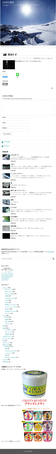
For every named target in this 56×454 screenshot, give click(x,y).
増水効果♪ (14, 226)
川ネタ (7, 300)
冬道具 (7, 319)
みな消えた (5, 146)
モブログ (5, 359)
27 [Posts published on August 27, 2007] (2, 278)
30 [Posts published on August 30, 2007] (7, 278)
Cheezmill (50, 251)
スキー (4, 315)
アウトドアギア (7, 338)
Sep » (6, 279)
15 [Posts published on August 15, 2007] (5, 274)
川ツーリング (8, 289)
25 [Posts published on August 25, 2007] (10, 276)
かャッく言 (8, 313)
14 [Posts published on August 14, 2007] (4, 274)
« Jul (2, 279)
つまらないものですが (11, 350)
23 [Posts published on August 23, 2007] (7, 276)
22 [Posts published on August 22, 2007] (5, 276)
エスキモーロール (10, 298)
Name (4, 117)
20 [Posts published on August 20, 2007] (2, 276)
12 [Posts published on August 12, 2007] (12, 273)
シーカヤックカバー (17, 173)
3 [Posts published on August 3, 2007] (8, 271)
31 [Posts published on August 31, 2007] (8, 278)
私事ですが (6, 344)
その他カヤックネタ (10, 311)
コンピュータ (8, 353)
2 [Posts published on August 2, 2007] (6, 271)
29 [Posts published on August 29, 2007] (5, 278)
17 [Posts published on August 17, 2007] (8, 274)
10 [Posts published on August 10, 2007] (8, 273)
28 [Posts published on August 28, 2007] (4, 278)
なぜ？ (13, 164)
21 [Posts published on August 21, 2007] (4, 276)
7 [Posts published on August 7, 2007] (3, 273)
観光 (6, 348)
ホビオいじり (6, 342)
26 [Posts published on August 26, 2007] (12, 276)
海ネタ (7, 302)
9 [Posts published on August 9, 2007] (6, 273)
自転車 (4, 328)
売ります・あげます (10, 357)
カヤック (5, 287)
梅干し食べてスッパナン (18, 190)
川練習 (7, 296)
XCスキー (7, 323)
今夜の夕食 (14, 233)
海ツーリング (8, 291)
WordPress (5, 361)
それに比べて (15, 155)
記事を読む (13, 161)
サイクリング (8, 332)
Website (4, 128)
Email (4, 122)
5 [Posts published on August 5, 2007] (11, 271)
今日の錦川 (5, 142)
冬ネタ (7, 317)
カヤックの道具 (9, 293)
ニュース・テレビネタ (11, 306)
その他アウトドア (7, 336)
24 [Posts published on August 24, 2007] (8, 276)
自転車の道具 (8, 334)
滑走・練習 (8, 321)
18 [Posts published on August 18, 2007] (10, 274)
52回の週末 (8, 2)
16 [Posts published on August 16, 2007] (7, 274)
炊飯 (12, 200)
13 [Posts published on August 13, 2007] (2, 274)
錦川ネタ (7, 309)
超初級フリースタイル (11, 304)
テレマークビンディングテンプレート (10, 46)
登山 (4, 326)
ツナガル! (14, 207)
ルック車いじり (9, 329)
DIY (4, 340)
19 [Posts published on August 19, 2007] (12, 274)
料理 (6, 355)
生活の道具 (8, 346)
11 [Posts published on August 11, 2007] (10, 273)
